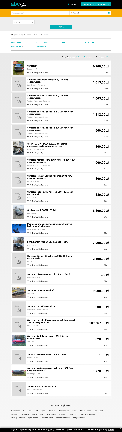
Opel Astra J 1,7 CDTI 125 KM (41, 210)
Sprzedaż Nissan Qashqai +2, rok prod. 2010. (49, 274)
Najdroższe (88, 57)
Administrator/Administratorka (42, 386)
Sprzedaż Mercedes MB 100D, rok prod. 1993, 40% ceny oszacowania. (51, 161)
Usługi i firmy (16, 46)
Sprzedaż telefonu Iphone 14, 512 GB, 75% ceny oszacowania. (50, 113)
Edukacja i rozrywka (18, 418)
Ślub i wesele (51, 414)
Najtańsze (79, 57)
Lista (102, 57)
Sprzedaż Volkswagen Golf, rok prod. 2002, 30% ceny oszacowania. (50, 369)
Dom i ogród (98, 411)
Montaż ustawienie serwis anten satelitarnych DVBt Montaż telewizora (49, 225)
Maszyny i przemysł (88, 414)
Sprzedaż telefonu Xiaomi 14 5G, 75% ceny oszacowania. (48, 97)
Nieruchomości (42, 42)
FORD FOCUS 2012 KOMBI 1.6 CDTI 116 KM (48, 242)
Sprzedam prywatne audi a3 (41, 290)
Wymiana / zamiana (63, 418)
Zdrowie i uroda (85, 411)
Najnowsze (71, 57)
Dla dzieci (52, 411)
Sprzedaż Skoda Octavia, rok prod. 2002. (47, 354)
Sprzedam (32, 66)
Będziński (37, 35)
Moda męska (41, 411)
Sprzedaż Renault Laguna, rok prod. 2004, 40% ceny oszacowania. (50, 177)
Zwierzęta (14, 414)
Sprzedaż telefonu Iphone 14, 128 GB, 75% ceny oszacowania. (50, 129)
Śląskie (28, 35)
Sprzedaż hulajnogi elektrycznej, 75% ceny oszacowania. (48, 81)
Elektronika (89, 42)
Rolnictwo (62, 414)
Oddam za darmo (47, 418)
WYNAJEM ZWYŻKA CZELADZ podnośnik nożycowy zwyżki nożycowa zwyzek (47, 145)
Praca (63, 42)
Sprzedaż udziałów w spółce (41, 306)
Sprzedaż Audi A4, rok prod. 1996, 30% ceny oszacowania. (48, 337)
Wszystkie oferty (17, 35)
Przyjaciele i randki (79, 418)
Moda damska (28, 411)
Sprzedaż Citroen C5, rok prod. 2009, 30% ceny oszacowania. (50, 257)
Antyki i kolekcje (37, 414)
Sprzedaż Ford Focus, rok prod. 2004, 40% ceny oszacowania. (50, 193)
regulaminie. (110, 430)
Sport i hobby (41, 46)
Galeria (108, 57)
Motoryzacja (16, 42)
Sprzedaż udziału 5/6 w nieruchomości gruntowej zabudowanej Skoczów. (51, 321)
